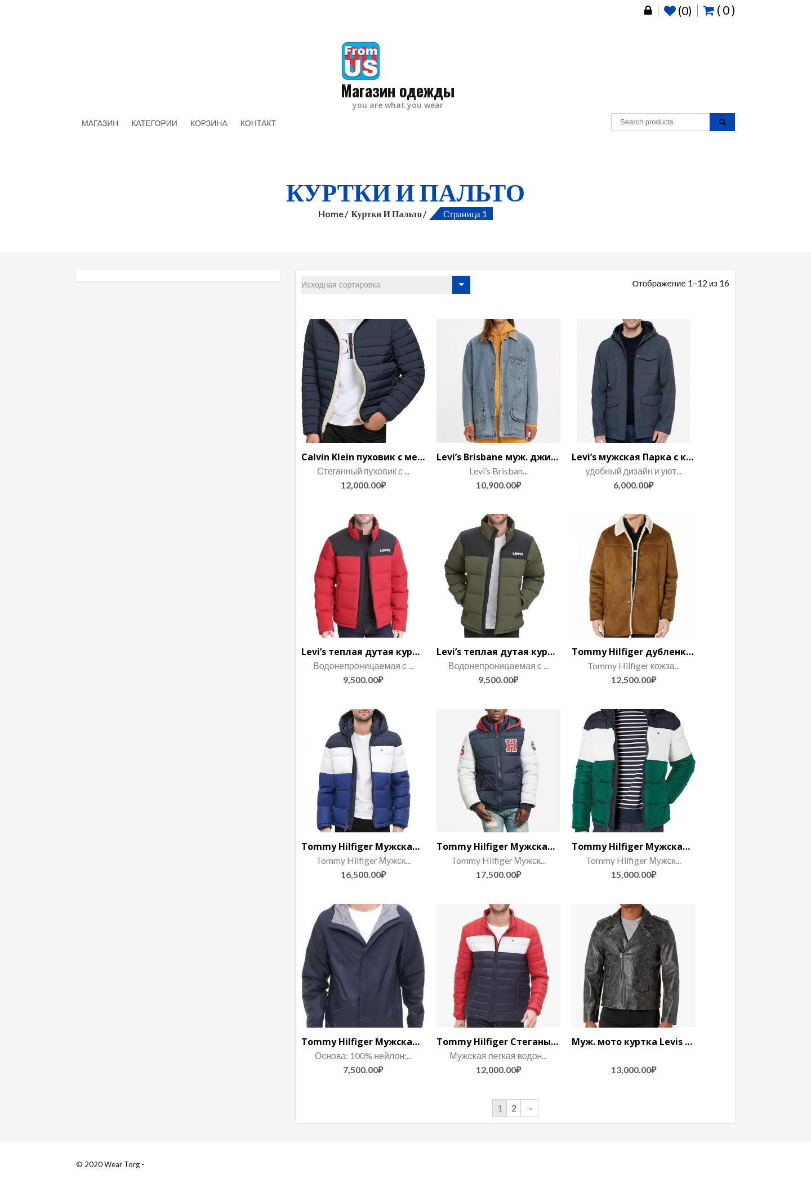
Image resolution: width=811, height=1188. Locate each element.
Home (331, 213)
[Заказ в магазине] (385, 285)
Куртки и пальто (386, 213)
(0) (678, 11)
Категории (154, 123)
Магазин (100, 123)
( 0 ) (719, 9)
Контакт (258, 123)
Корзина (209, 123)
